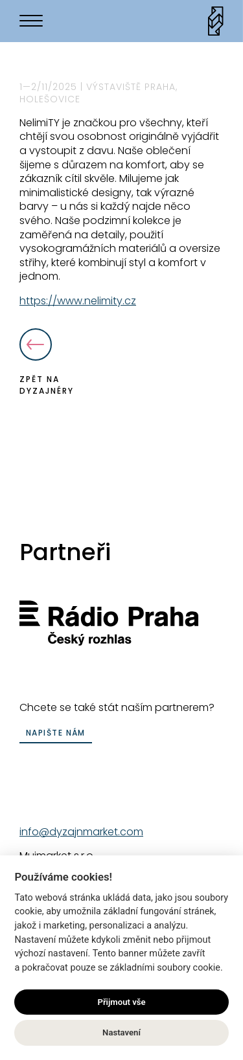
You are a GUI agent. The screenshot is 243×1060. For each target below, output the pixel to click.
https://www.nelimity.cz (77, 300)
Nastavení (121, 1034)
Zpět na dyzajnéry (46, 362)
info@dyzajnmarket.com (81, 831)
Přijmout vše (121, 1003)
